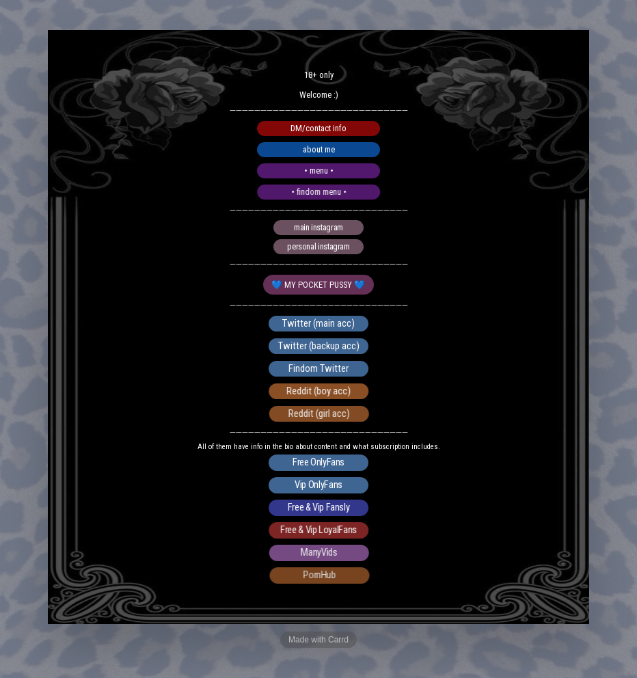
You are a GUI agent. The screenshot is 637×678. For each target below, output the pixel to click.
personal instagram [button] (319, 246)
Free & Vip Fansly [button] (319, 508)
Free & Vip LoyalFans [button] (320, 530)
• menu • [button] (319, 170)
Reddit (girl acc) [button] (322, 413)
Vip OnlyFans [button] (319, 485)
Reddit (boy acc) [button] (320, 391)
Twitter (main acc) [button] (318, 323)
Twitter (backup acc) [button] (319, 346)
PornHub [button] (324, 575)
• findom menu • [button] (321, 192)
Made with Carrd (318, 640)
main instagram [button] (318, 228)
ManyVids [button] (322, 553)
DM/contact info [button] (318, 128)
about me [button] (319, 149)
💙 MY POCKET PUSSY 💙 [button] (319, 285)
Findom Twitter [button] (320, 368)
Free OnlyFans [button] (318, 463)
